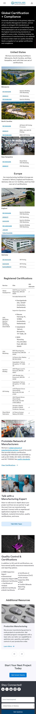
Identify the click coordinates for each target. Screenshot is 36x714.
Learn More (8, 646)
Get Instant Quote (18, 675)
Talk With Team (16, 524)
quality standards (23, 459)
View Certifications (8, 465)
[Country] (18, 706)
